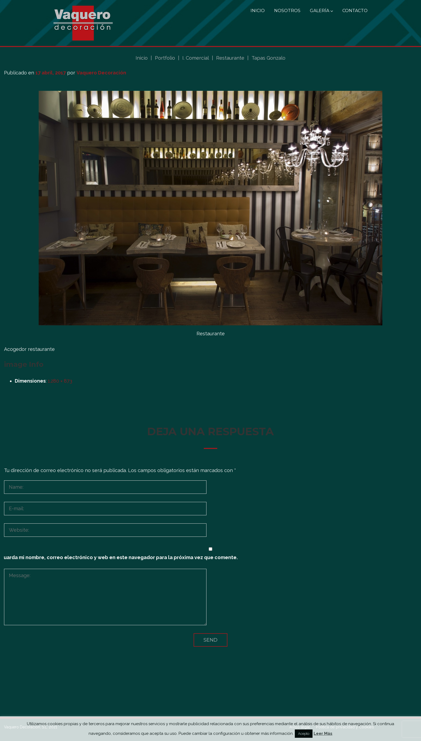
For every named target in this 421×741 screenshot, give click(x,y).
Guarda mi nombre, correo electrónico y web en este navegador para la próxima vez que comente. (119, 557)
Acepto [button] (303, 734)
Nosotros (287, 10)
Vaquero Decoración (101, 72)
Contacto (355, 10)
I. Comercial (195, 58)
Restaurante (230, 58)
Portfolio (165, 58)
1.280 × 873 (60, 381)
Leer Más (323, 733)
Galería (321, 10)
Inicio (258, 10)
